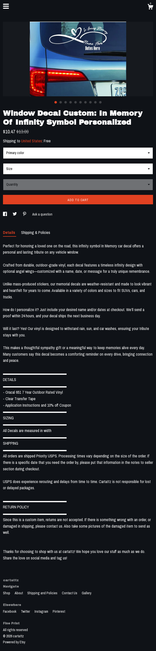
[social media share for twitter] (15, 214)
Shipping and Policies (42, 593)
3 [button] (65, 102)
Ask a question (42, 214)
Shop (7, 593)
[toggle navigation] (6, 6)
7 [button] (85, 102)
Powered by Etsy (14, 642)
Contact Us (70, 593)
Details (9, 232)
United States (31, 141)
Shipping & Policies (35, 232)
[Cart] (150, 7)
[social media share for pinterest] (25, 214)
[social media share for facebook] (5, 214)
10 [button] (100, 102)
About (19, 593)
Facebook (10, 611)
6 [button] (80, 102)
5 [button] (75, 102)
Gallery (86, 593)
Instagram (42, 611)
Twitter (26, 611)
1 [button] (55, 102)
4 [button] (70, 102)
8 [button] (90, 102)
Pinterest (59, 611)
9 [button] (95, 102)
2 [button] (60, 102)
